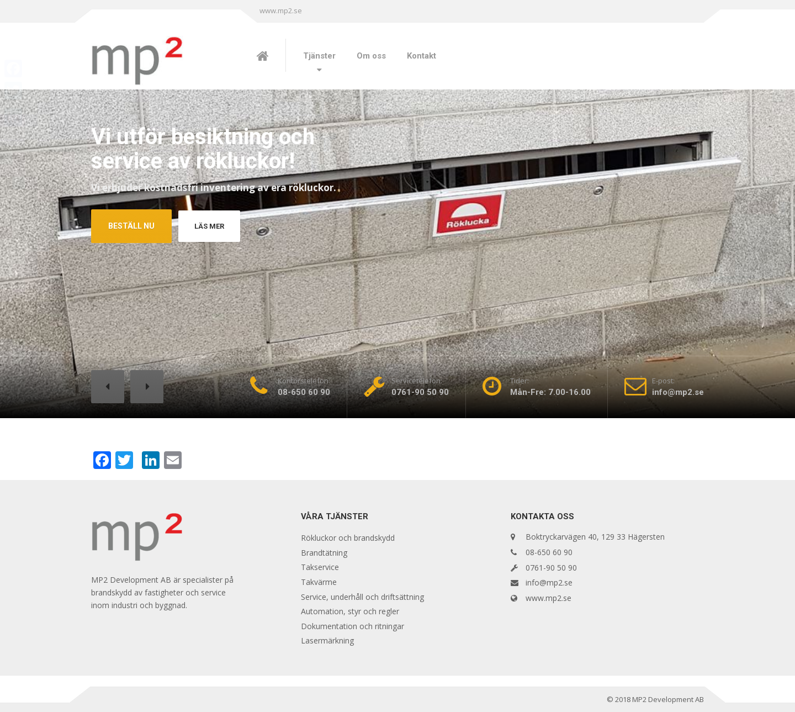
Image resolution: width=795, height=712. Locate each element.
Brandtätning (324, 552)
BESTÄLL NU (131, 225)
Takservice (320, 567)
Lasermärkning (327, 640)
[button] (107, 386)
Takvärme (319, 582)
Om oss (371, 56)
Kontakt (421, 56)
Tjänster (319, 56)
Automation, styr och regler (350, 611)
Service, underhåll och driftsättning (362, 597)
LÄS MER (212, 225)
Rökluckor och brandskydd (348, 537)
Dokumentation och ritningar (352, 626)
